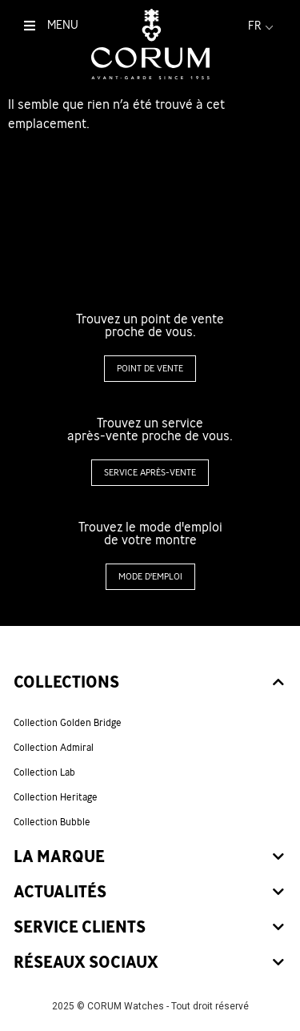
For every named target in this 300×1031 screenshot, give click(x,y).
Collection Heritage (56, 798)
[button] (150, 368)
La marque (59, 857)
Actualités (60, 893)
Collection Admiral (54, 748)
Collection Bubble (52, 823)
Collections (66, 683)
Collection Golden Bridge (68, 723)
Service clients (80, 928)
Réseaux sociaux (86, 963)
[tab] (150, 683)
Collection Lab (44, 773)
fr (262, 26)
